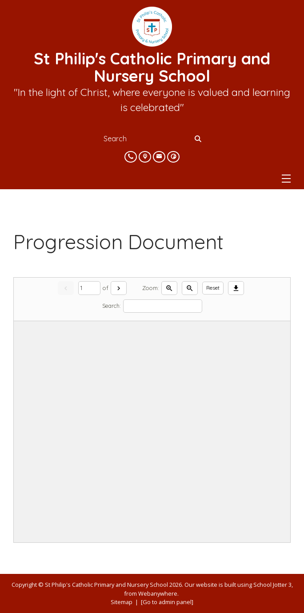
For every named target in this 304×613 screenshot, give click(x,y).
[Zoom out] (190, 288)
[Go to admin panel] (167, 602)
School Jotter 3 (272, 585)
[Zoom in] (169, 288)
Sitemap (121, 602)
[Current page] (89, 288)
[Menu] (286, 178)
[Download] (236, 288)
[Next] (119, 288)
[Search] (198, 138)
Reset (213, 287)
